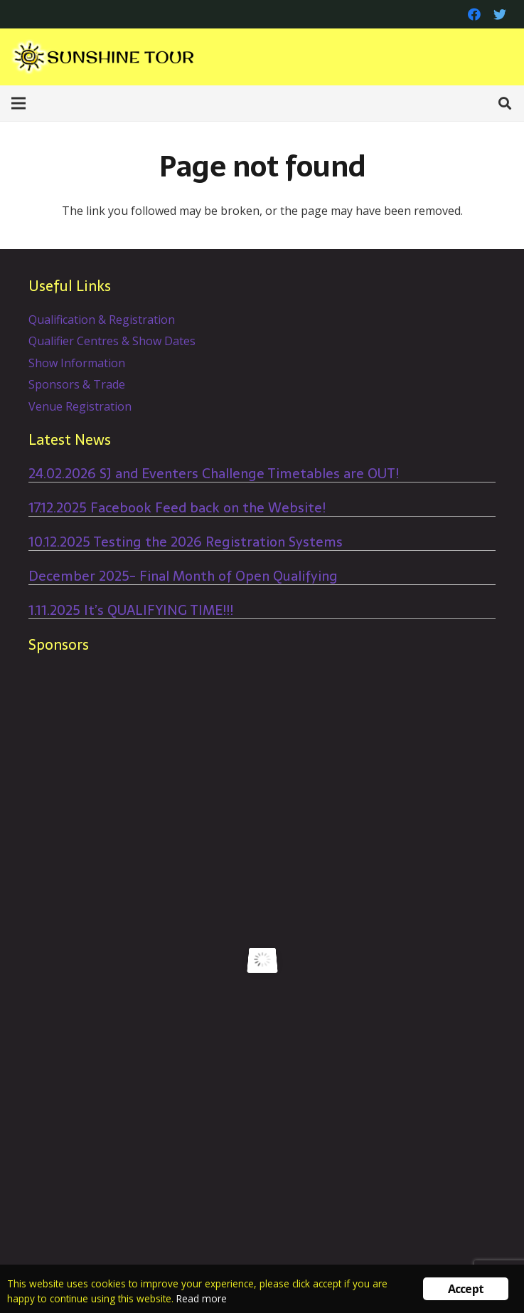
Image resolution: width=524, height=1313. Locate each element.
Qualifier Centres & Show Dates (112, 341)
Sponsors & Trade (76, 384)
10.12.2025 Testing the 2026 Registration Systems (185, 542)
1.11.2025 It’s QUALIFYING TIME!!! (130, 610)
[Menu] (18, 103)
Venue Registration (80, 406)
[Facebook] (474, 14)
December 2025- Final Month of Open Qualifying (183, 576)
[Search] (505, 104)
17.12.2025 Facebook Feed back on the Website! (177, 508)
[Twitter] (500, 14)
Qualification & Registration (101, 319)
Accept (465, 1289)
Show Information (76, 363)
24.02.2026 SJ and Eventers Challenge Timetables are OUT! (213, 474)
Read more (201, 1298)
